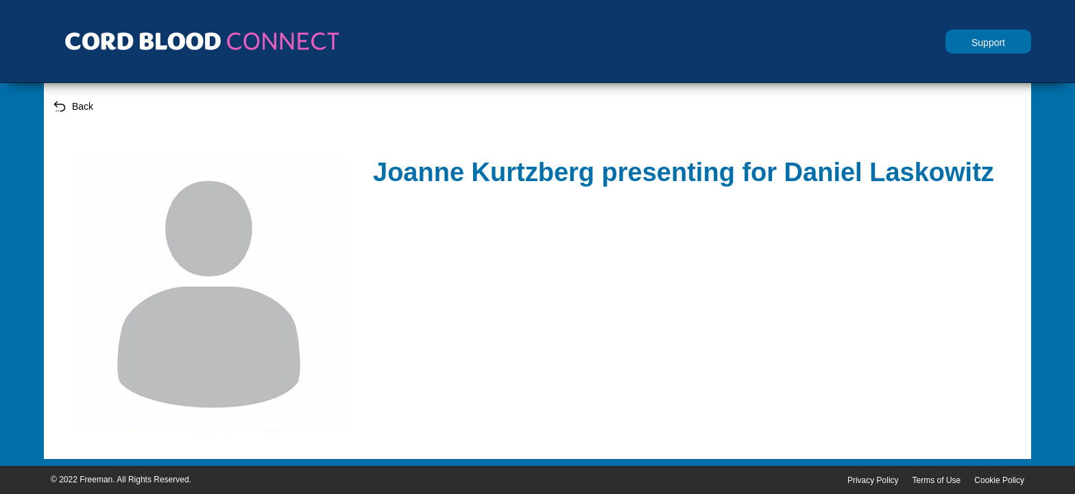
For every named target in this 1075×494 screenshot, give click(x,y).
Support (988, 42)
